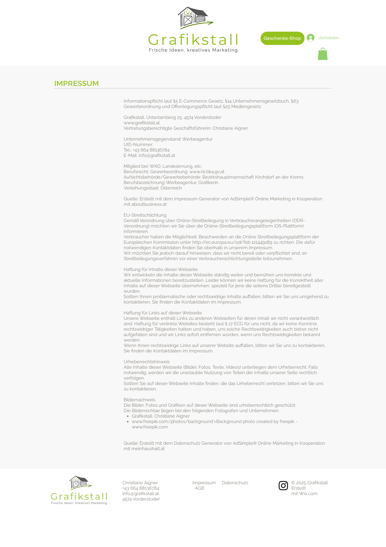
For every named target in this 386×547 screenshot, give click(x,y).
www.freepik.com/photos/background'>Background (187, 421)
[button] (323, 54)
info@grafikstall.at (140, 493)
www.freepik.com (150, 427)
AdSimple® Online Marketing (260, 199)
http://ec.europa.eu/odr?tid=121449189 (232, 242)
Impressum (204, 482)
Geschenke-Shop (282, 38)
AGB (199, 488)
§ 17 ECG (234, 323)
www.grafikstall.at (142, 123)
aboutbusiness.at (148, 204)
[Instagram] (283, 485)
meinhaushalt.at (148, 448)
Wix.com (308, 493)
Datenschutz (235, 482)
